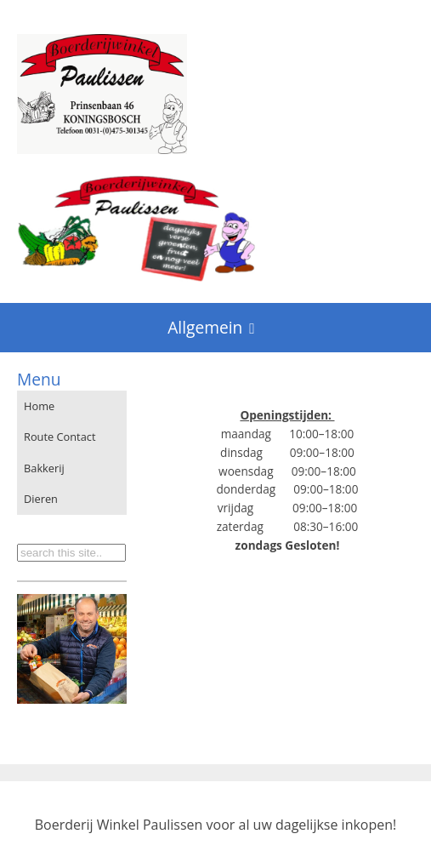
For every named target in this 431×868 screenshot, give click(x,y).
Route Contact (60, 436)
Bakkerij (44, 468)
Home (39, 406)
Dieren (41, 498)
